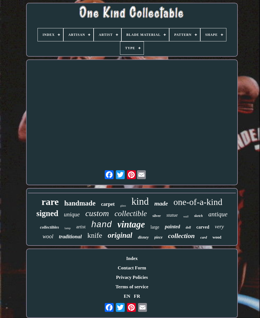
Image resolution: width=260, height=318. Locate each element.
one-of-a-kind (197, 202)
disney (143, 237)
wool (47, 236)
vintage (131, 224)
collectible (130, 213)
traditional (70, 236)
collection (181, 235)
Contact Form (132, 268)
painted (172, 226)
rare (50, 202)
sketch (198, 216)
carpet (108, 204)
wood (216, 237)
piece (158, 237)
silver (156, 216)
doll (188, 227)
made (161, 203)
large (155, 227)
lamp (67, 228)
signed (47, 213)
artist (81, 226)
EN (127, 296)
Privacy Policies (132, 277)
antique (218, 214)
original (120, 235)
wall (186, 216)
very (219, 226)
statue (172, 215)
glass (123, 205)
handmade (80, 203)
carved (202, 227)
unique (72, 214)
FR (137, 296)
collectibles (49, 227)
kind (140, 201)
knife (94, 235)
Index (132, 258)
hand (101, 225)
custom (97, 213)
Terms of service (132, 286)
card (203, 237)
